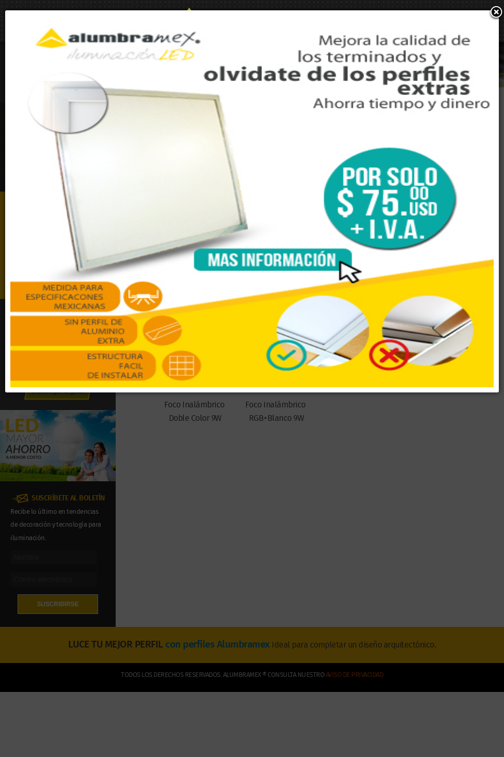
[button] (496, 13)
